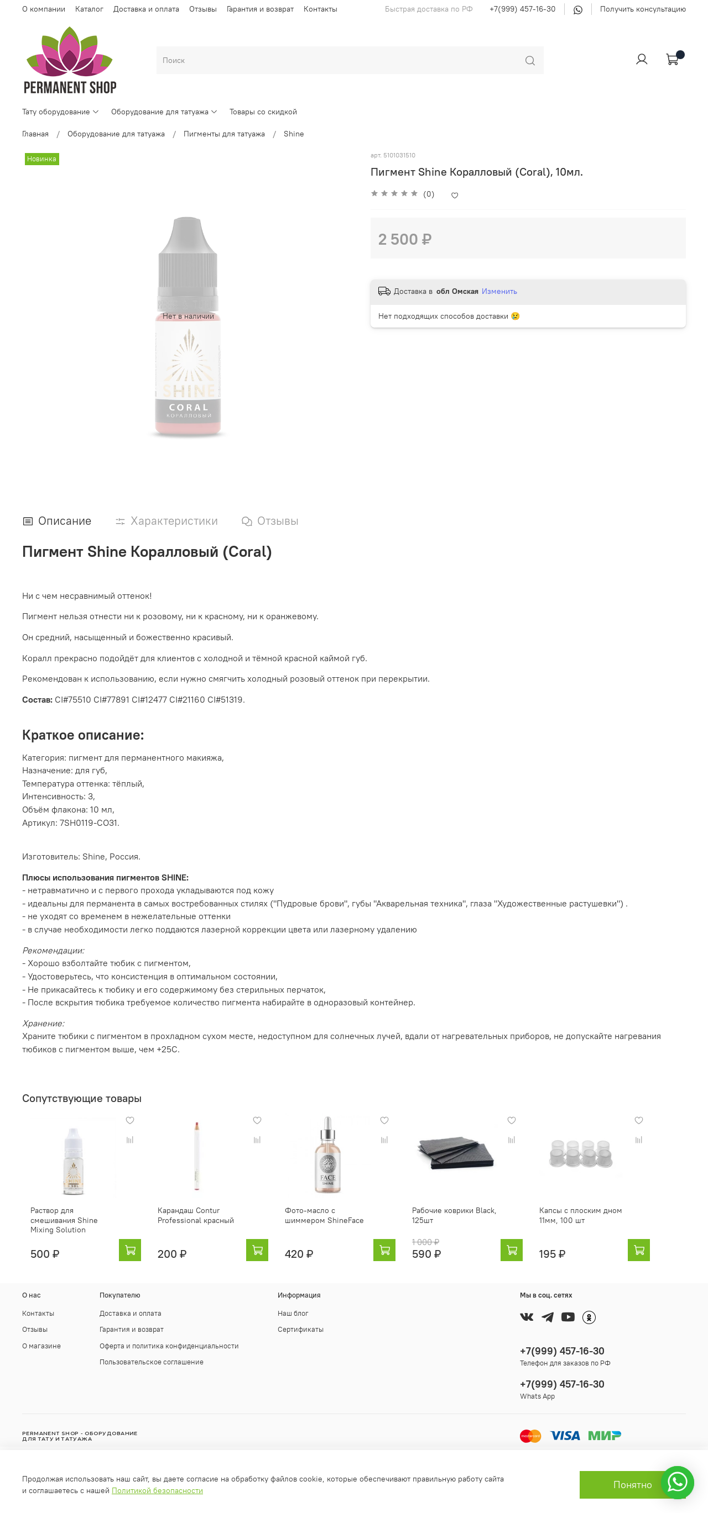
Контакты (320, 9)
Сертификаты (301, 1330)
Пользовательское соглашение (152, 1362)
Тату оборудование (61, 112)
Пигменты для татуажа (224, 134)
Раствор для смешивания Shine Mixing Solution (67, 1224)
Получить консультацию (643, 9)
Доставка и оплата (146, 9)
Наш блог (293, 1313)
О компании (43, 9)
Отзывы (203, 9)
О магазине (41, 1346)
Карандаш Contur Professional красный (196, 1224)
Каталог (89, 9)
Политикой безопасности (157, 1490)
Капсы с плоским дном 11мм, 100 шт (607, 1224)
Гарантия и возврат (260, 9)
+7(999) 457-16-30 (523, 9)
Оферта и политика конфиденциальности (169, 1346)
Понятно (632, 1485)
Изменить (499, 291)
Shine (294, 134)
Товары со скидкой (263, 112)
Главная (35, 134)
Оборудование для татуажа (164, 112)
